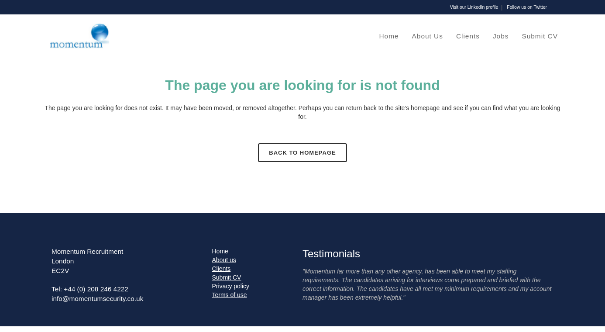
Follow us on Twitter (527, 7)
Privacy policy (231, 286)
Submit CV (226, 277)
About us (224, 259)
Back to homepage (302, 152)
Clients (221, 268)
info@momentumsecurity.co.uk (97, 298)
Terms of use (229, 294)
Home (220, 251)
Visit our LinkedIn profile (474, 7)
